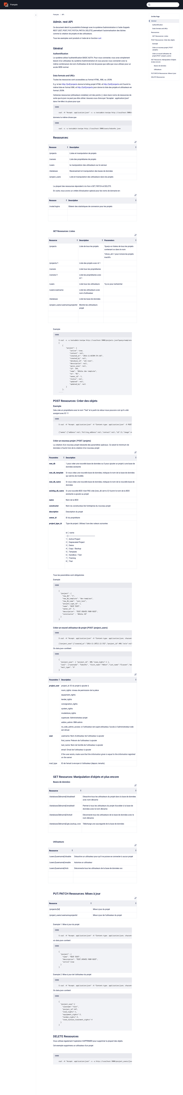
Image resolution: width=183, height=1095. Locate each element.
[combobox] (163, 4)
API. (63, 14)
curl (99, 38)
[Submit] (149, 5)
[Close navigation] (36, 15)
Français (14, 5)
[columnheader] (58, 147)
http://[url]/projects (70, 84)
